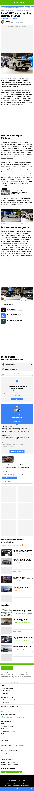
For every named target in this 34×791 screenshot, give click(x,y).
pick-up (13, 144)
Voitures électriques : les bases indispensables (23, 613)
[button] (17, 439)
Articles (7, 10)
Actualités (10, 474)
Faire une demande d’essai (8, 743)
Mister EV (4, 728)
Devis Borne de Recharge (8, 731)
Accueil (2, 10)
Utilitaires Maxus (16, 467)
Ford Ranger (12, 156)
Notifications (9, 780)
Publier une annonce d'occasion (10, 750)
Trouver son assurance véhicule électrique (12, 745)
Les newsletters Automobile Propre (10, 709)
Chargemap (5, 733)
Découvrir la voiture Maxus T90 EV (13, 465)
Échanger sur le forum (7, 753)
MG (27, 92)
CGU (23, 781)
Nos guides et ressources (8, 714)
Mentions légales (17, 780)
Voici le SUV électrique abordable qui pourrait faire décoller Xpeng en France (22, 559)
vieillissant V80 (10, 102)
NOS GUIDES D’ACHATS (7, 757)
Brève (24, 545)
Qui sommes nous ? (7, 688)
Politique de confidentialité (11, 779)
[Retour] (3, 789)
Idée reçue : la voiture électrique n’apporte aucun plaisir (20, 620)
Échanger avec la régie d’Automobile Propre (12, 772)
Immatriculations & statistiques (20, 590)
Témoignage (18, 545)
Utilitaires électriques (13, 18)
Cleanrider (4, 723)
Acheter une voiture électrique (8, 759)
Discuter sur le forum (7, 481)
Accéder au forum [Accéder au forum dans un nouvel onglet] (17, 421)
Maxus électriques (25, 467)
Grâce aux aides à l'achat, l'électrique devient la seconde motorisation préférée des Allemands (23, 587)
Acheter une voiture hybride (8, 762)
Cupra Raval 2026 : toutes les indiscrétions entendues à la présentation (23, 578)
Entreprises (4, 545)
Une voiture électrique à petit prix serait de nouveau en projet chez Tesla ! (22, 550)
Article (9, 545)
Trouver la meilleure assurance (9, 477)
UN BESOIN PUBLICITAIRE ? (8, 768)
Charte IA (24, 780)
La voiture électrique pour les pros (9, 764)
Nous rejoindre (5, 693)
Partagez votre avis (18, 474)
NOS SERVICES (5, 737)
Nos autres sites (6, 721)
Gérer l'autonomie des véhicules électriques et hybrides (23, 649)
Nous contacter (5, 690)
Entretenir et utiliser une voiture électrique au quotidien (23, 622)
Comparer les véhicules (8, 748)
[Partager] (31, 789)
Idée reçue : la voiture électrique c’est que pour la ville (23, 638)
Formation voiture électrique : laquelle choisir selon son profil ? (22, 611)
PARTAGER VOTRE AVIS (7, 697)
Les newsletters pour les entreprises (11, 711)
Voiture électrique (4, 18)
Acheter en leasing (6, 740)
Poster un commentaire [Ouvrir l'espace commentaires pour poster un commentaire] (17, 417)
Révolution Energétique (8, 726)
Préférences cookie (23, 779)
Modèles (4, 474)
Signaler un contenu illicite (15, 781)
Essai (13, 545)
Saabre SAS (12, 785)
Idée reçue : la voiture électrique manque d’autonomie (22, 647)
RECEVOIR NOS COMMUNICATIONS (9, 706)
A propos (4, 685)
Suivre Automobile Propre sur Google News (13, 717)
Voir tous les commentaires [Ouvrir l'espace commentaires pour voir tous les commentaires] (17, 451)
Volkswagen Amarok (7, 158)
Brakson (27, 785)
